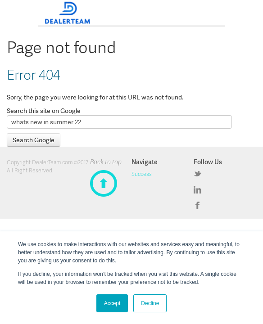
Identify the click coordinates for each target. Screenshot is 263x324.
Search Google (33, 140)
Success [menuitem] (142, 174)
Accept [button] (112, 303)
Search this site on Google (44, 111)
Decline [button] (150, 303)
